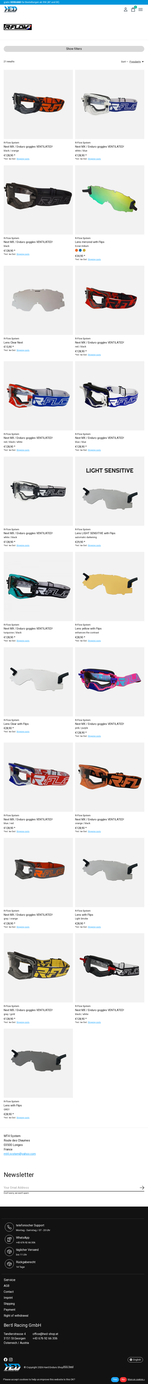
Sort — (124, 62)
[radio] (76, 250)
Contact (9, 1292)
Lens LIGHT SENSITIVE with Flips (95, 533)
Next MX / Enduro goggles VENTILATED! (28, 147)
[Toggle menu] (140, 9)
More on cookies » (136, 1379)
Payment (9, 1310)
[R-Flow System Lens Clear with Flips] (38, 681)
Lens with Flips (84, 915)
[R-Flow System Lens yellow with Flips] (109, 586)
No (123, 1379)
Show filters (74, 49)
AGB (6, 1286)
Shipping (9, 1304)
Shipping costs (23, 158)
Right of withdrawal (16, 1315)
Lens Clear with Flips (16, 724)
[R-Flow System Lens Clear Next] (38, 300)
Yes (115, 1379)
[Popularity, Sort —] (137, 62)
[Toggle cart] (133, 9)
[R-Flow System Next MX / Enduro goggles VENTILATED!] (38, 104)
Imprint (8, 1298)
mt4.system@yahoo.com (20, 1154)
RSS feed (68, 1367)
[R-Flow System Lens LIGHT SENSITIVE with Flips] (109, 491)
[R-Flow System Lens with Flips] (109, 872)
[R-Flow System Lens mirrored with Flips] (109, 200)
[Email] (74, 1187)
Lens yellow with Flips (88, 629)
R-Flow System (11, 142)
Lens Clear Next (13, 343)
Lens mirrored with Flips (89, 242)
